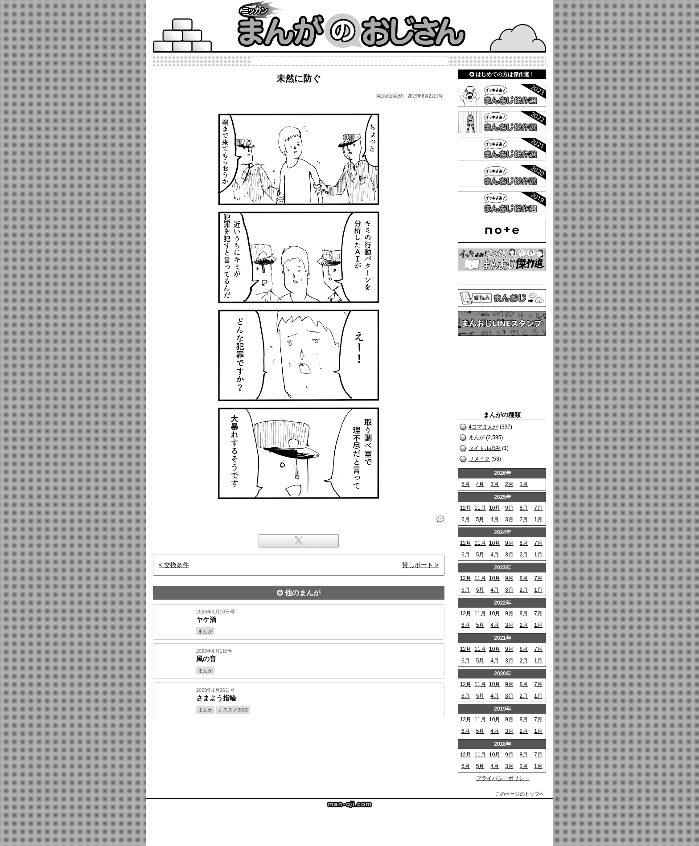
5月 (465, 484)
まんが (477, 437)
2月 (509, 484)
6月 (465, 519)
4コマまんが (483, 427)
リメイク (479, 459)
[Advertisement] (298, 748)
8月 (524, 508)
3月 (494, 484)
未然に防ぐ (298, 78)
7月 (538, 508)
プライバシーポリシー (503, 778)
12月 (465, 508)
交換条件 (176, 564)
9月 (509, 508)
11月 (479, 508)
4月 (480, 484)
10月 (494, 508)
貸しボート (417, 564)
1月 (524, 484)
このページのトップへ (519, 794)
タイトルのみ (485, 448)
